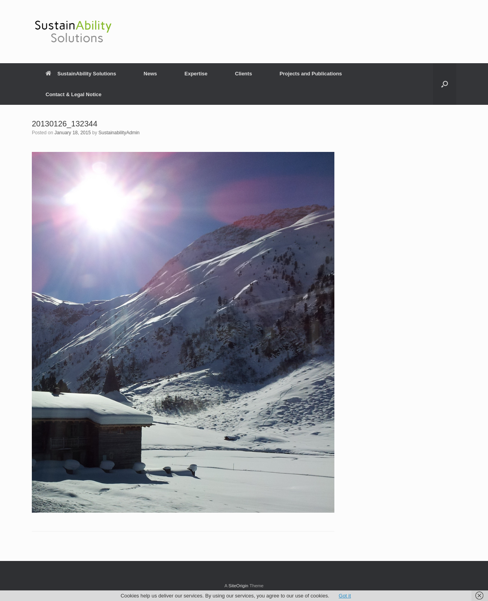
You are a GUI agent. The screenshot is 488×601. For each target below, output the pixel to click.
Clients (243, 74)
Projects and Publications (310, 74)
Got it (345, 596)
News (150, 74)
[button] (444, 84)
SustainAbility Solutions (81, 74)
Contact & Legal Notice (73, 94)
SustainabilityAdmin (119, 132)
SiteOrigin (238, 585)
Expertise (195, 74)
